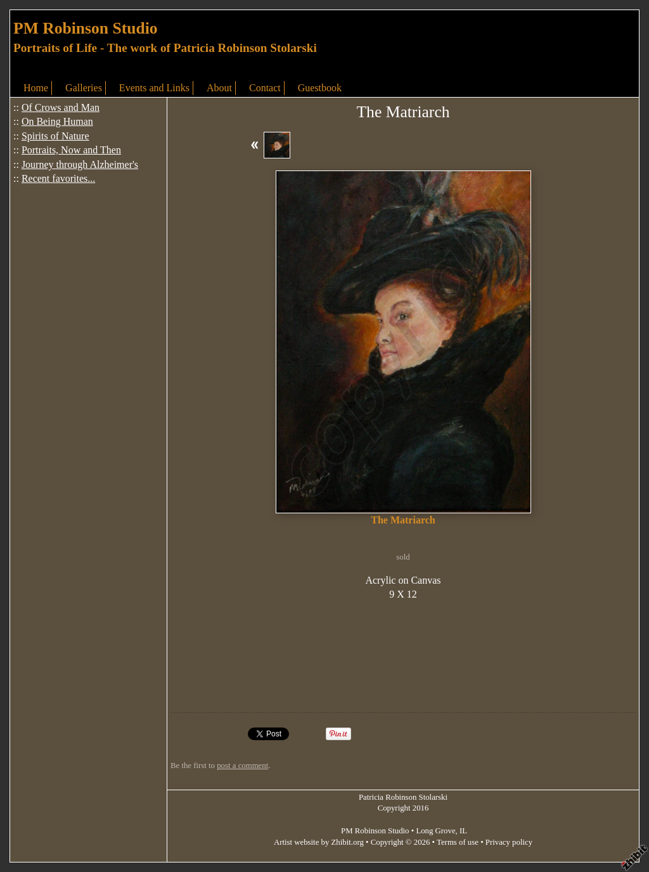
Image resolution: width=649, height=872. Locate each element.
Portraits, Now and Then (71, 149)
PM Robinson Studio (85, 28)
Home (35, 87)
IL (463, 830)
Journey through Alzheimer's (80, 164)
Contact (265, 87)
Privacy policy (508, 842)
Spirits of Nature (55, 136)
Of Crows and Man (61, 107)
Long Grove (435, 830)
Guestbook (320, 87)
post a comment (242, 765)
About (219, 87)
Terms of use (458, 842)
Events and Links (154, 87)
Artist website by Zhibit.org (319, 842)
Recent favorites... (58, 178)
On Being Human (57, 121)
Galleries (83, 87)
